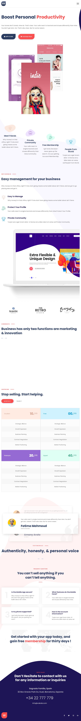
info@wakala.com (39, 702)
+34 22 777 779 (39, 697)
